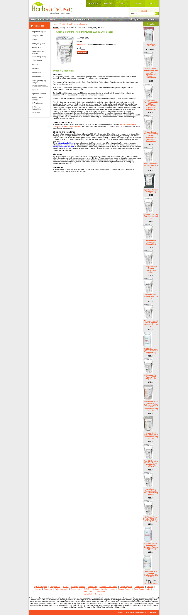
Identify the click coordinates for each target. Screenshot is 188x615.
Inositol (35, 90)
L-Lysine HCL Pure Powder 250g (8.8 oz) (151, 216)
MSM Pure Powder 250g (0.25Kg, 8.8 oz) (151, 165)
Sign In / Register (39, 32)
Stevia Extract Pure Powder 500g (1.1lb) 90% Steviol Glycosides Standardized (151, 136)
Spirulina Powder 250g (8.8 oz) (151, 191)
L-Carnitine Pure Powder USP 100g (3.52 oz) (151, 377)
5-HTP (34, 39)
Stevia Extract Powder (37, 99)
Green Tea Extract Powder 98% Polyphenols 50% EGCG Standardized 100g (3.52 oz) (151, 405)
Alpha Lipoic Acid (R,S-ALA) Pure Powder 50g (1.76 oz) (151, 323)
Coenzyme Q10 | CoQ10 (39, 81)
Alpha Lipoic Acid (39, 76)
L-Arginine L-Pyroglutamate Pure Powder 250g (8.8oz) (151, 491)
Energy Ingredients (39, 43)
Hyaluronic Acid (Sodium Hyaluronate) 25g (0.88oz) (151, 574)
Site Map (144, 11)
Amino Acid (36, 47)
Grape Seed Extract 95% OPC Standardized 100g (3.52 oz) (151, 435)
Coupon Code (37, 36)
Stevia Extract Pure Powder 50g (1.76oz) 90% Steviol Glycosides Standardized (151, 73)
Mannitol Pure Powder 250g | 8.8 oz (151, 296)
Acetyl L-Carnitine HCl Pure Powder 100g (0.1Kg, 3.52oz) (151, 463)
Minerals (35, 65)
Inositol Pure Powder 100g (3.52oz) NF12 (151, 242)
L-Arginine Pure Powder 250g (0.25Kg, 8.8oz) (151, 269)
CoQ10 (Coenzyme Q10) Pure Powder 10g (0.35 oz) (151, 350)
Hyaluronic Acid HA (40, 86)
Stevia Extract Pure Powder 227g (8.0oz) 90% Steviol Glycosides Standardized (151, 104)
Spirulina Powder (39, 94)
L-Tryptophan (37, 103)
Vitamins (35, 69)
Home (55, 24)
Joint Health (37, 61)
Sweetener (36, 73)
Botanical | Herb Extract (38, 52)
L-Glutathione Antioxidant (37, 108)
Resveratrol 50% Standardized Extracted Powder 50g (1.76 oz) (151, 546)
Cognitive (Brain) (65, 24)
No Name (36, 113)
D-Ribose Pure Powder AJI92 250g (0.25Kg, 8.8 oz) (151, 519)
